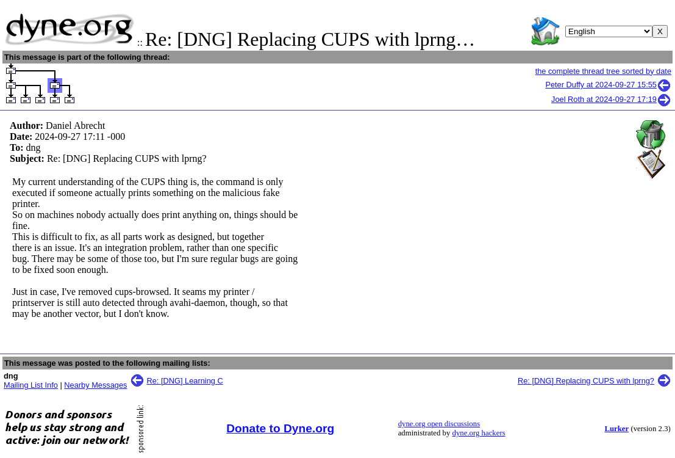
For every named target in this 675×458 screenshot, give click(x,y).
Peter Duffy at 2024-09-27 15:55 (608, 84)
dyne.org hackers (478, 433)
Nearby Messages (95, 385)
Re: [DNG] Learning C (185, 380)
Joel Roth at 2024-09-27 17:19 (611, 99)
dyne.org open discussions (439, 424)
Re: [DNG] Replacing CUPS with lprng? (586, 380)
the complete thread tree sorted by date (603, 71)
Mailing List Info (31, 385)
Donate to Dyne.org (280, 428)
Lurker (616, 428)
